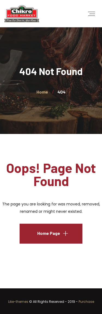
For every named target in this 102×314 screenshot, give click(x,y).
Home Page (48, 233)
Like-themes (18, 301)
